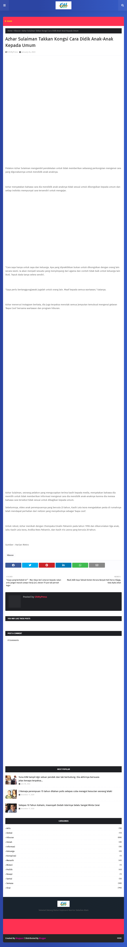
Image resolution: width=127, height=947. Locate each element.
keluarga (64, 851)
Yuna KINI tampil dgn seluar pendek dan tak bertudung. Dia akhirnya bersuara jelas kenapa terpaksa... (59, 779)
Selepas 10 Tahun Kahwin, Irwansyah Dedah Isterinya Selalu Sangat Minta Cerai (59, 805)
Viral (64, 888)
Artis (64, 828)
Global (64, 833)
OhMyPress (13, 52)
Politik (64, 869)
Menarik (64, 860)
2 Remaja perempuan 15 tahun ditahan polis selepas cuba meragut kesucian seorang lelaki (65, 791)
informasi (64, 846)
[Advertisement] (63, 739)
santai (64, 879)
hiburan (17, 31)
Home (10, 31)
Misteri (64, 865)
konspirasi (64, 856)
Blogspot (20, 938)
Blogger (42, 938)
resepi (64, 874)
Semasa (64, 883)
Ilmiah (64, 842)
